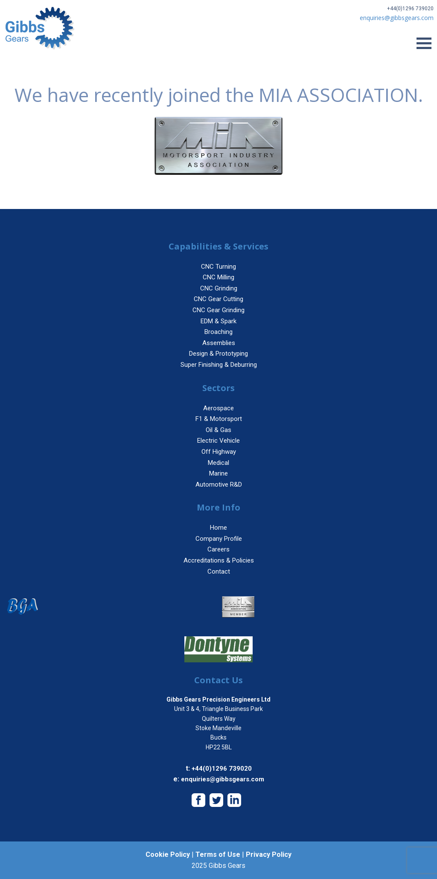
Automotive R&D (218, 484)
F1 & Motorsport (218, 419)
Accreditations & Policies (219, 560)
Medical (218, 463)
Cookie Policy (168, 854)
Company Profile (218, 538)
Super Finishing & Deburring (219, 364)
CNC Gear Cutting (218, 299)
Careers (218, 549)
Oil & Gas (218, 430)
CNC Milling (218, 277)
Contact (218, 571)
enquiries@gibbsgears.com (222, 779)
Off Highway (218, 451)
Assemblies (218, 343)
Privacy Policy (268, 854)
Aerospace (218, 408)
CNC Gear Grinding (218, 310)
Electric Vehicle (218, 440)
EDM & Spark (218, 321)
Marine (218, 473)
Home (218, 527)
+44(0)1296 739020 (410, 8)
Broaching (218, 332)
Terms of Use (217, 854)
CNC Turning (218, 266)
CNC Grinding (218, 288)
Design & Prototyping (218, 353)
